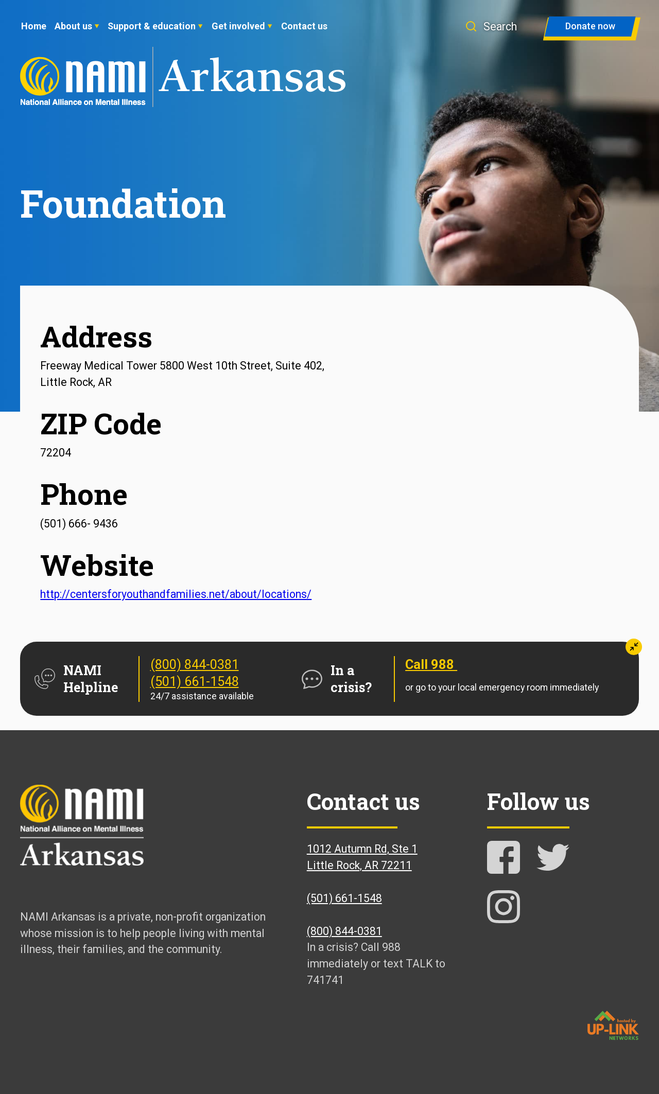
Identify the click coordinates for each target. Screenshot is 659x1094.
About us (73, 26)
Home (33, 26)
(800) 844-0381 (194, 664)
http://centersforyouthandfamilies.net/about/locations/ (175, 594)
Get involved (238, 26)
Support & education (152, 26)
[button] (497, 26)
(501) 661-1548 (194, 681)
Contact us (304, 26)
